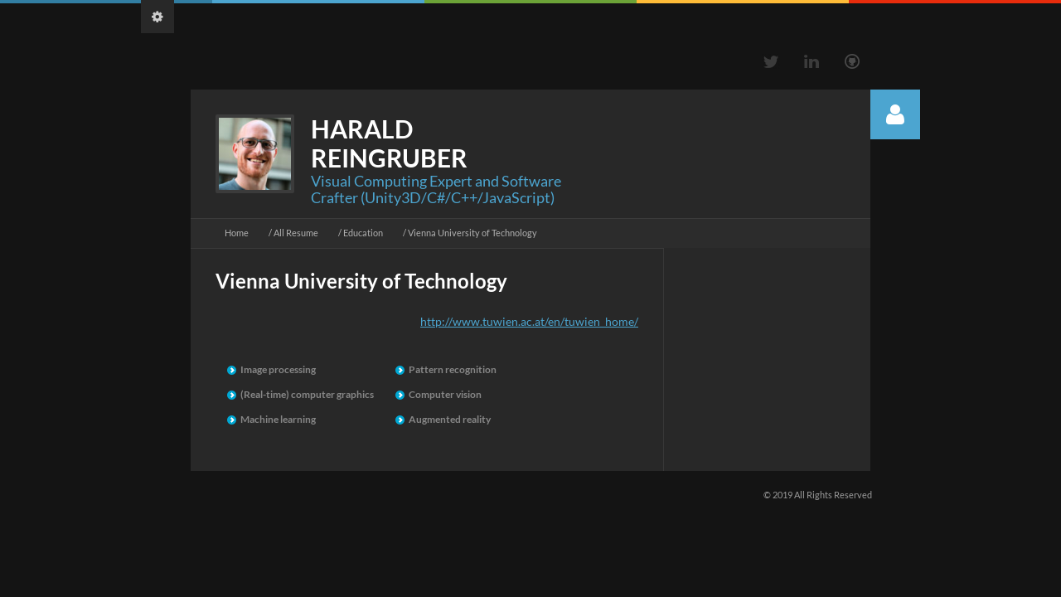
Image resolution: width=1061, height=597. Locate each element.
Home (237, 232)
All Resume (296, 232)
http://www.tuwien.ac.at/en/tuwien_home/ (529, 321)
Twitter (771, 61)
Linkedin (811, 61)
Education (363, 232)
